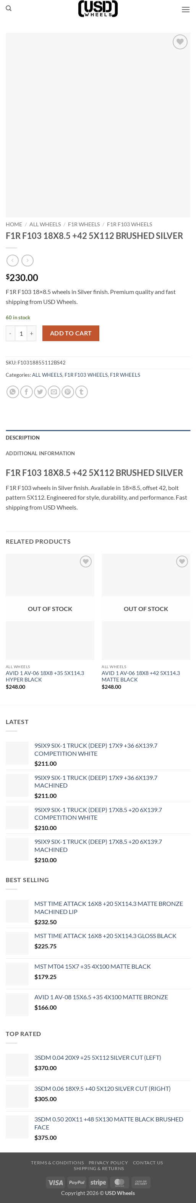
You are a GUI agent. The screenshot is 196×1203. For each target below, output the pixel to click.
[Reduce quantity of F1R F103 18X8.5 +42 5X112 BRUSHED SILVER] (10, 333)
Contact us (148, 1162)
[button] (185, 9)
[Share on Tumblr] (81, 392)
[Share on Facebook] (26, 392)
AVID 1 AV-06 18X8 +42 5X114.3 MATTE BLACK (141, 676)
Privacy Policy (108, 1162)
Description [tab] (23, 438)
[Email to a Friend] (54, 392)
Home (14, 224)
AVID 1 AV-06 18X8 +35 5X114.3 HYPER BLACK (45, 676)
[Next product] (12, 260)
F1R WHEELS (84, 224)
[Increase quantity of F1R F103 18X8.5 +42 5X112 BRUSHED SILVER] (31, 333)
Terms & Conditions (57, 1162)
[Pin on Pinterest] (68, 392)
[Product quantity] (21, 333)
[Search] (8, 8)
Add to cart (71, 333)
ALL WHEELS (45, 224)
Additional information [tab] (40, 453)
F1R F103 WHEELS (129, 224)
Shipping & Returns (99, 1168)
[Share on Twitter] (40, 392)
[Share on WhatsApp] (12, 392)
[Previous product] (27, 260)
